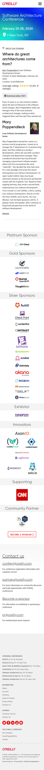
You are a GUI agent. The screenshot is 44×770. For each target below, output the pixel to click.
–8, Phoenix (22, 666)
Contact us (13, 556)
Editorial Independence (31, 761)
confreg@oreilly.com (17, 563)
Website (5, 213)
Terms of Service (7, 761)
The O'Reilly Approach (12, 729)
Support (6, 710)
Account (5, 691)
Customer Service (8, 713)
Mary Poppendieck (10, 70)
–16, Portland (12, 659)
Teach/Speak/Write (9, 736)
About (4, 688)
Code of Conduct (8, 698)
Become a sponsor (21, 534)
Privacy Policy (7, 701)
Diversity (5, 694)
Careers (5, 739)
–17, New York (14, 662)
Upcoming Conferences (12, 656)
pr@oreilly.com (12, 615)
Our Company (7, 732)
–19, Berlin (17, 672)
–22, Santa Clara (15, 669)
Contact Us (6, 704)
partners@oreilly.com (17, 579)
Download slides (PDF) (16, 95)
